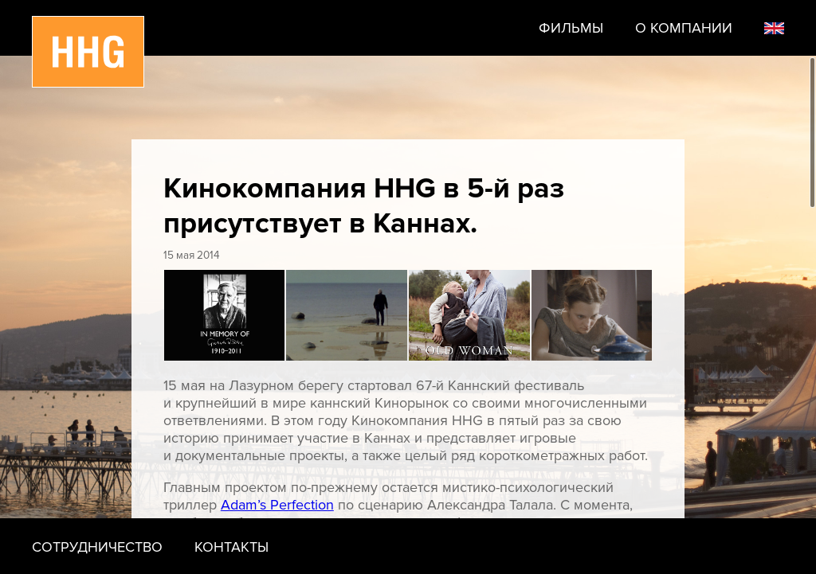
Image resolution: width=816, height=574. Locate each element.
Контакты (231, 547)
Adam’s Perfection (277, 504)
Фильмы (571, 28)
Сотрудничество (97, 547)
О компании (683, 28)
